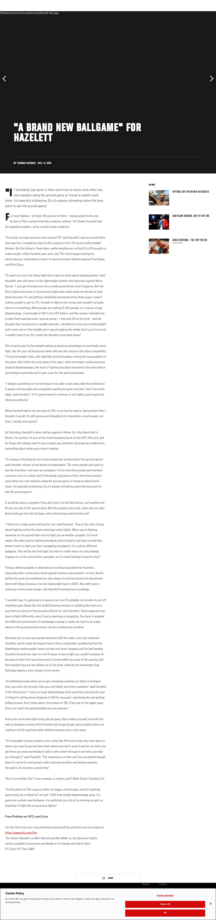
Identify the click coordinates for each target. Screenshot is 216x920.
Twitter (163, 884)
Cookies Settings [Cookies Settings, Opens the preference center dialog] (165, 896)
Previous (5, 79)
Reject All (165, 904)
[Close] (210, 903)
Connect (151, 12)
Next (210, 79)
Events (9, 12)
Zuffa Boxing (181, 12)
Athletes (38, 12)
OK (165, 913)
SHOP (196, 12)
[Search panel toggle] (205, 13)
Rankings (23, 12)
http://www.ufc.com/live (21, 833)
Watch (164, 12)
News (51, 12)
